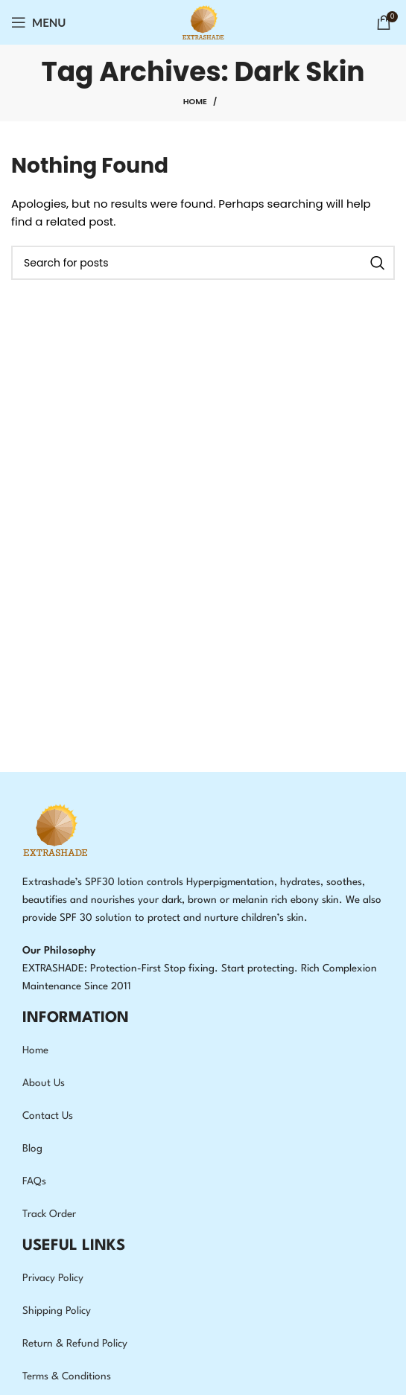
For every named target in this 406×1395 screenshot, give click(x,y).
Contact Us (47, 1116)
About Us (43, 1083)
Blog (32, 1148)
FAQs (34, 1181)
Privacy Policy (52, 1278)
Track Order (49, 1214)
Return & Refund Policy (74, 1343)
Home (195, 101)
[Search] (203, 263)
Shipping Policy (56, 1311)
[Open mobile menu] (39, 22)
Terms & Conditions (66, 1376)
